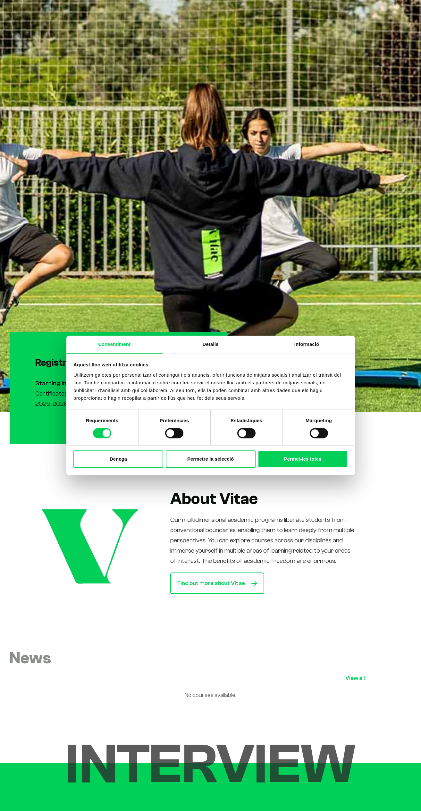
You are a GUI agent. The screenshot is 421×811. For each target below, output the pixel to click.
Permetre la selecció (210, 459)
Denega (118, 459)
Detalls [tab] (211, 344)
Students (280, 14)
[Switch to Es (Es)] (377, 14)
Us (256, 14)
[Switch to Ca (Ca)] (362, 14)
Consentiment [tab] (114, 344)
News (307, 14)
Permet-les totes (303, 459)
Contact (334, 14)
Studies (235, 14)
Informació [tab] (306, 344)
